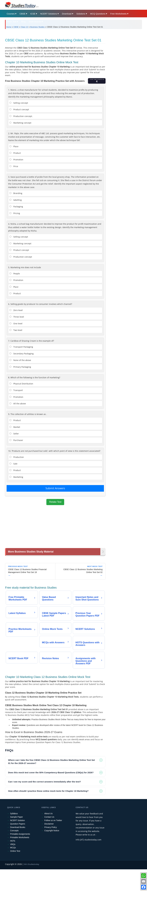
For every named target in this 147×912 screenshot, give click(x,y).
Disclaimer (49, 864)
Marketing (16, 517)
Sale (13, 503)
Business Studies (37, 27)
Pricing (14, 253)
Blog (23, 21)
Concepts (14, 871)
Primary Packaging (20, 407)
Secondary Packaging (21, 393)
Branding (15, 233)
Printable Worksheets (19, 878)
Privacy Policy (50, 867)
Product (15, 193)
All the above (17, 443)
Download (66, 13)
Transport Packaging (21, 387)
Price (13, 206)
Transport (16, 430)
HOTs (12, 881)
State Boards (35, 21)
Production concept (20, 297)
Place (13, 186)
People (14, 313)
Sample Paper (16, 857)
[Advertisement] (73, 53)
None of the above (20, 400)
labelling (15, 240)
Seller (14, 473)
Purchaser (16, 480)
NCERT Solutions (48, 13)
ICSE (32, 13)
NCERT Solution (17, 861)
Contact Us (49, 857)
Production (16, 497)
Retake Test (55, 542)
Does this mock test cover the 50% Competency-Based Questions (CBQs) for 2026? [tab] (50, 813)
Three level (16, 356)
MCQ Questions (98, 13)
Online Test (15, 891)
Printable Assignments (20, 874)
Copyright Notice (51, 871)
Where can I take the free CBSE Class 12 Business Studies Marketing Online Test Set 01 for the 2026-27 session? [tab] (51, 802)
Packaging (16, 246)
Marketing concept (20, 162)
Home (8, 27)
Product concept (19, 149)
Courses (11, 13)
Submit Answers (55, 528)
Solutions (80, 13)
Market (14, 467)
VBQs (12, 885)
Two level (15, 370)
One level (15, 363)
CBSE (22, 13)
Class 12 (24, 27)
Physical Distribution (21, 423)
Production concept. (21, 156)
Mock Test (11, 21)
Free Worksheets (118, 13)
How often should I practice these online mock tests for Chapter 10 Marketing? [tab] (48, 831)
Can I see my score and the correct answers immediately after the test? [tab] (44, 822)
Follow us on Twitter (53, 861)
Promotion (16, 199)
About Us (48, 854)
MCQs (13, 888)
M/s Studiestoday (31, 904)
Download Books (17, 867)
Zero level (16, 350)
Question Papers (17, 864)
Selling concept (18, 143)
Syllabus (14, 854)
